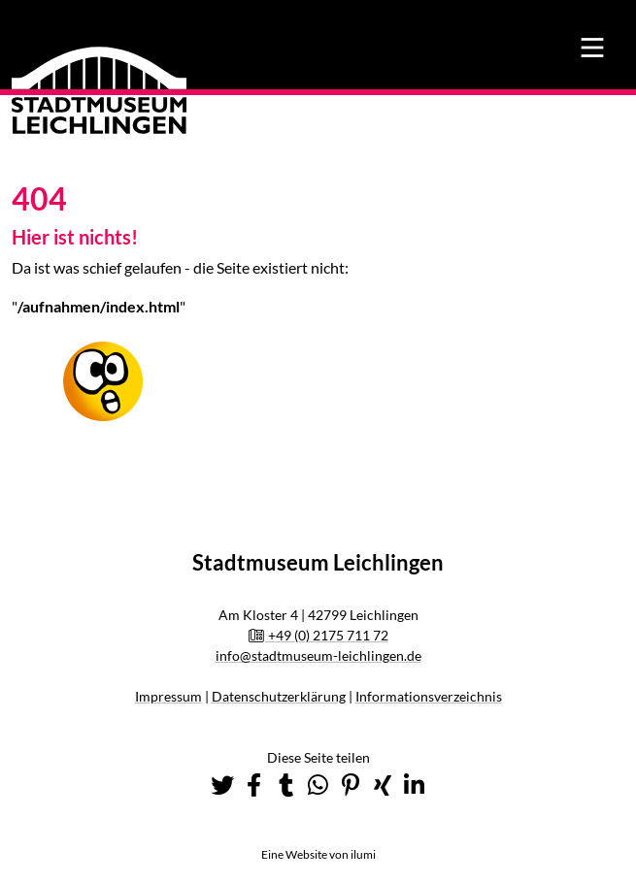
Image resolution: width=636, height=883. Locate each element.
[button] (222, 785)
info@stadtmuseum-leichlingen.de (318, 655)
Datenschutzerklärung (279, 696)
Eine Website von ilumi (318, 854)
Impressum (168, 696)
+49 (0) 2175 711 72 (318, 635)
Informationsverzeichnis (428, 696)
